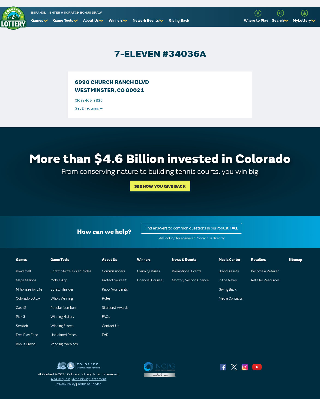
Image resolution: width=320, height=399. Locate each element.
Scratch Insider (62, 289)
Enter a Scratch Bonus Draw (75, 13)
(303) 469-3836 (89, 100)
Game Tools (63, 20)
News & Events (146, 20)
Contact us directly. (210, 238)
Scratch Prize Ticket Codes (71, 271)
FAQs (106, 317)
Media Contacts (231, 298)
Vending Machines (64, 344)
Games (37, 20)
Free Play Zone (27, 335)
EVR (105, 335)
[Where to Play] (258, 13)
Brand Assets (229, 271)
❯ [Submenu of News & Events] (162, 20)
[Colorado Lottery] (13, 18)
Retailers (258, 260)
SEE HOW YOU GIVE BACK (160, 186)
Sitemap (295, 260)
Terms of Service (89, 384)
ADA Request (60, 379)
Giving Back (179, 20)
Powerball (23, 271)
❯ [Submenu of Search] (286, 20)
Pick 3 (20, 317)
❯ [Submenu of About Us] (101, 20)
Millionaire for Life (29, 289)
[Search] (280, 13)
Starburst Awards (115, 308)
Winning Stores (62, 326)
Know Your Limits (115, 289)
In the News (228, 280)
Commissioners (113, 271)
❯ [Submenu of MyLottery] (314, 20)
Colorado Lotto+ (28, 298)
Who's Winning (62, 298)
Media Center (229, 260)
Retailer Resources (265, 280)
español (38, 13)
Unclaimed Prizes (64, 335)
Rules (106, 298)
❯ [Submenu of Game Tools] (76, 20)
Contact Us (110, 326)
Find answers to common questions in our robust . (191, 228)
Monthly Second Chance (190, 280)
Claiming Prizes (148, 271)
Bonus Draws (26, 344)
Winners (116, 20)
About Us (91, 20)
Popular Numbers (64, 308)
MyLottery (302, 20)
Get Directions (89, 108)
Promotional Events (186, 271)
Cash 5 (21, 308)
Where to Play (256, 20)
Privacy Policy (65, 384)
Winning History (62, 317)
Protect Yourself (114, 280)
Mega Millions (26, 280)
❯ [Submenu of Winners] (125, 20)
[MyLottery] (304, 13)
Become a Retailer (265, 271)
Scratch (22, 326)
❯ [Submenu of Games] (46, 20)
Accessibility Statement (89, 379)
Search (278, 20)
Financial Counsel (150, 280)
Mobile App (59, 280)
